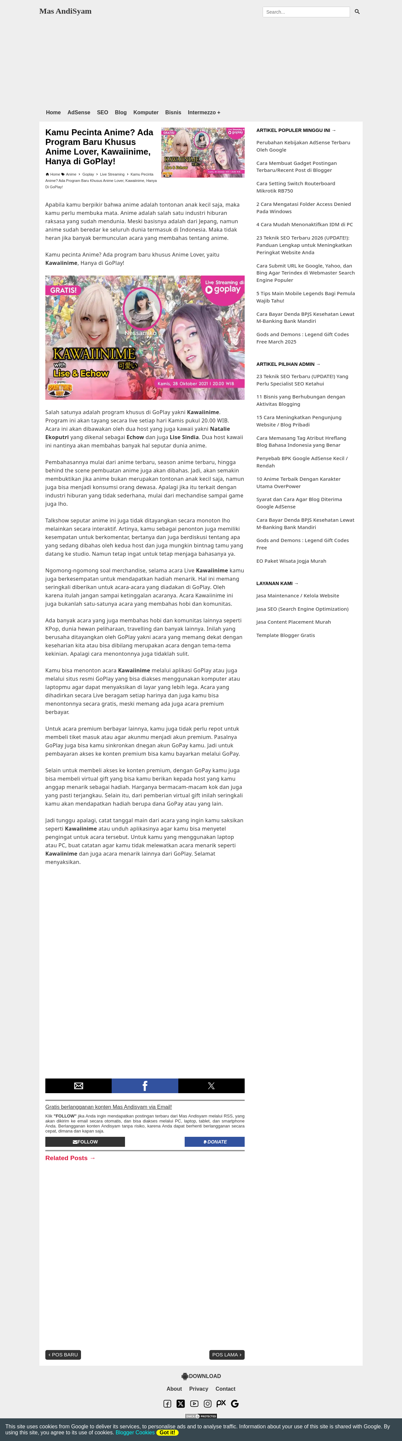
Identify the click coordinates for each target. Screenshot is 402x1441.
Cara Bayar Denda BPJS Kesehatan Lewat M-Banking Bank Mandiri (305, 318)
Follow (85, 1141)
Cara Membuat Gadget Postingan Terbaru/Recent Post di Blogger (296, 167)
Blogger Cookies (135, 1432)
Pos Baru (62, 1354)
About (174, 1389)
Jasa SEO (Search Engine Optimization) (302, 608)
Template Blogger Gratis (285, 635)
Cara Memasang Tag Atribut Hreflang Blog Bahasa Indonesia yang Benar (301, 441)
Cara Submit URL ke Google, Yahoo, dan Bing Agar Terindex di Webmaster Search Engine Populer (305, 273)
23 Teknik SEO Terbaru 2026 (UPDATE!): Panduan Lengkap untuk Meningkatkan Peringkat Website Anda (304, 245)
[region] (201, 61)
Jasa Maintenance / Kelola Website (297, 595)
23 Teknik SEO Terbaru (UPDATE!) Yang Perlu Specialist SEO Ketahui (302, 380)
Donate (215, 1141)
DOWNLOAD (201, 1376)
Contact (226, 1389)
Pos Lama (227, 1354)
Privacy (198, 1389)
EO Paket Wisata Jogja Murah (291, 560)
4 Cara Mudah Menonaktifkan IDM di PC (304, 224)
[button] (78, 1086)
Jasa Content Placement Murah (293, 621)
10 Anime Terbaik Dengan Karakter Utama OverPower (298, 482)
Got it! (167, 1432)
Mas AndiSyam (65, 11)
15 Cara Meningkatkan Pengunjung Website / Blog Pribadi (299, 421)
